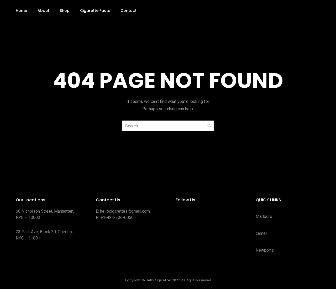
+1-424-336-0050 (117, 217)
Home (21, 10)
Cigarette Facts (95, 10)
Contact (128, 10)
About (43, 10)
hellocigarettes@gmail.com (125, 211)
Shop (65, 10)
